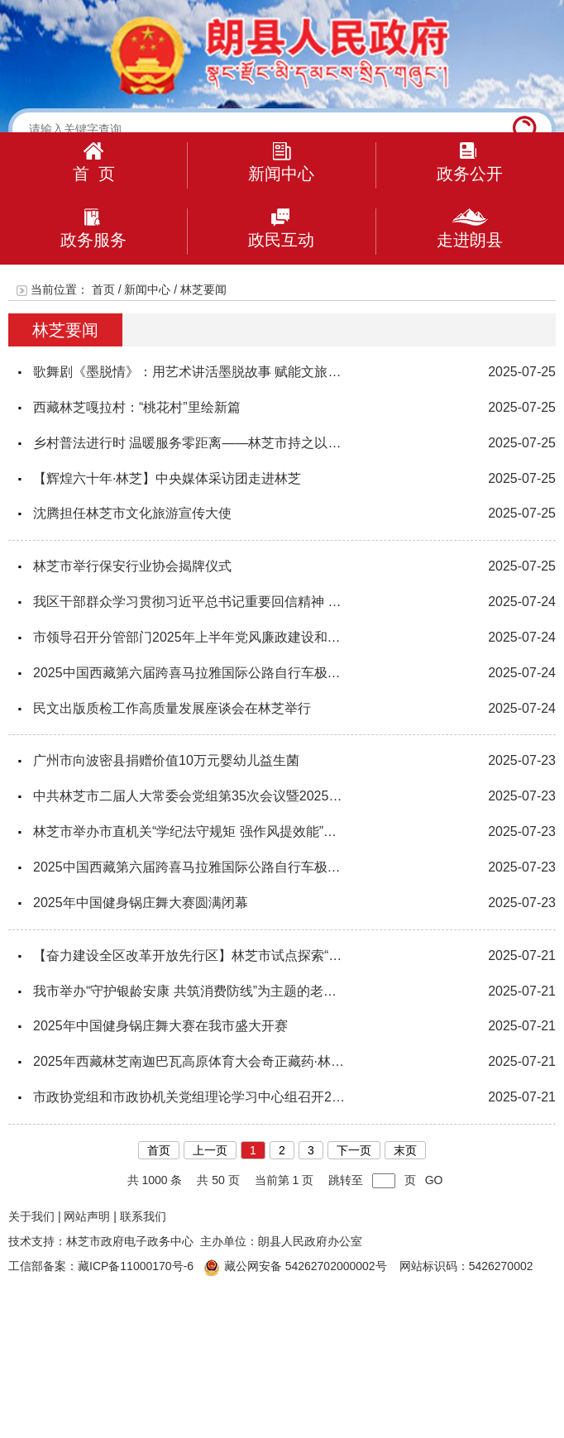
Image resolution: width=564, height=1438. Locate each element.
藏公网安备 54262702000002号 (295, 1266)
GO (434, 1180)
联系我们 (143, 1216)
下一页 (354, 1150)
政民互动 (281, 228)
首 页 (94, 162)
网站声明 (87, 1216)
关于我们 (31, 1216)
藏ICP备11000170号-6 (136, 1266)
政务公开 (470, 162)
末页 (405, 1150)
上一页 (210, 1150)
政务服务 (93, 228)
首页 (103, 289)
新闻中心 (281, 162)
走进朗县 (470, 228)
